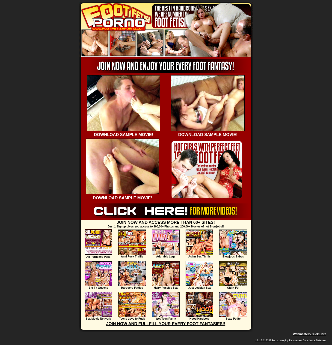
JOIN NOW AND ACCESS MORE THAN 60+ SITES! (166, 222)
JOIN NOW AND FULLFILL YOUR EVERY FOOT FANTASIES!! (165, 323)
